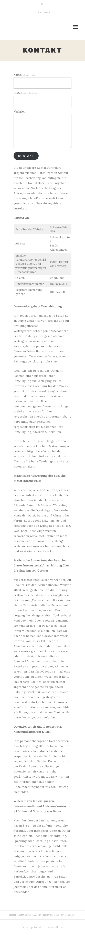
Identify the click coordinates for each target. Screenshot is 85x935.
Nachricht (20, 111)
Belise (25, 927)
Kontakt (26, 156)
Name (24, 74)
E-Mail (25, 93)
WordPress (57, 927)
